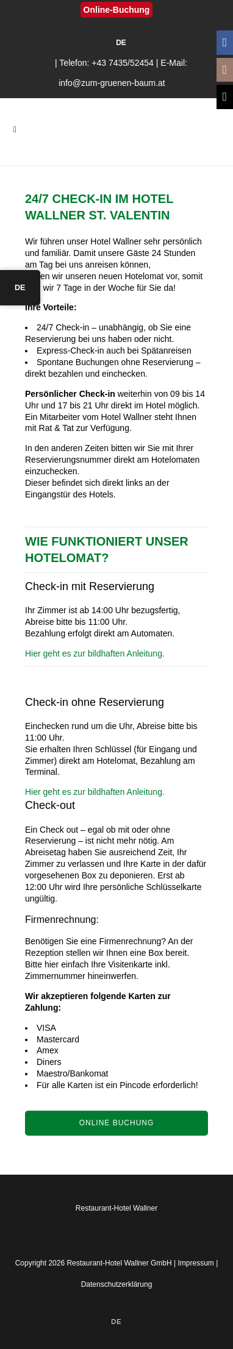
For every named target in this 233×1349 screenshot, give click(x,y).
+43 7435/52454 (122, 63)
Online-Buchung (117, 10)
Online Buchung (116, 1123)
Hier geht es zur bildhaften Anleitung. (95, 653)
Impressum (196, 1263)
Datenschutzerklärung (116, 1284)
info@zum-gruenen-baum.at (112, 83)
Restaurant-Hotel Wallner (116, 1208)
